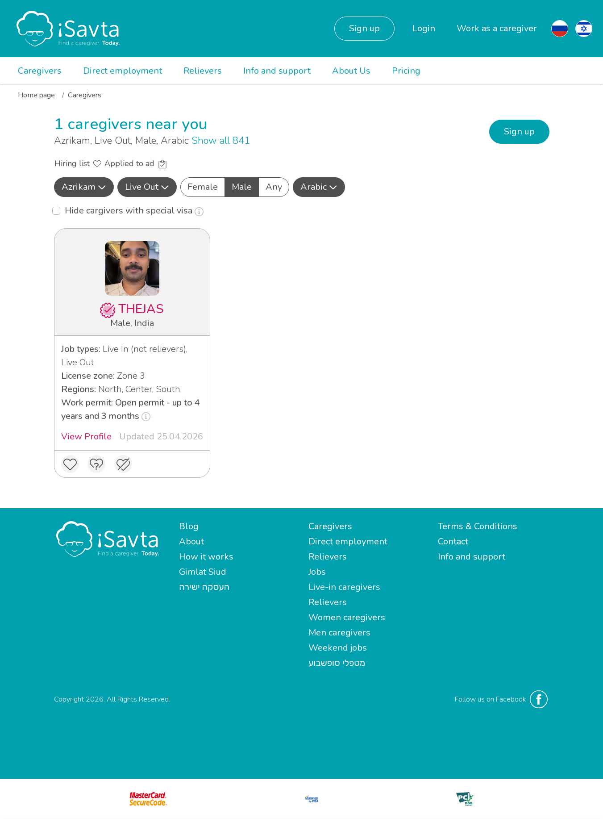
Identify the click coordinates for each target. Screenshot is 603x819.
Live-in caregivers (344, 587)
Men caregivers (339, 633)
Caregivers (40, 71)
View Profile (86, 436)
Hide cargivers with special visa (134, 211)
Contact (453, 541)
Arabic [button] (318, 187)
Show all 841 (220, 140)
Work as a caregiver (497, 28)
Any (274, 186)
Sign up (364, 28)
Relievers (202, 71)
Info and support (277, 71)
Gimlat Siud (202, 572)
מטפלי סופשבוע (336, 663)
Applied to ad (135, 163)
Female (202, 186)
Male (242, 186)
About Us (351, 71)
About (191, 541)
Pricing (406, 71)
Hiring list (77, 163)
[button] (84, 187)
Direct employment (122, 71)
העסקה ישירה (204, 587)
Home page (36, 95)
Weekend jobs (337, 648)
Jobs (317, 572)
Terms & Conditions (477, 526)
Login (423, 28)
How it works (206, 557)
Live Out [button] (147, 187)
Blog (189, 526)
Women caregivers (346, 617)
